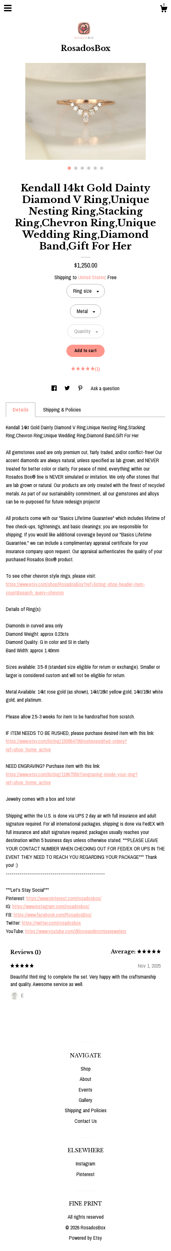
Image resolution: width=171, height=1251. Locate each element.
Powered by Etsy (85, 1237)
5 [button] (95, 168)
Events (85, 1089)
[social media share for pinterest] (81, 388)
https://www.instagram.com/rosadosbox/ (50, 906)
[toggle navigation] (8, 8)
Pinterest (85, 1174)
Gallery (85, 1100)
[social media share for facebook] (54, 388)
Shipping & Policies (62, 409)
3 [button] (82, 168)
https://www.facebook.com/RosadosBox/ (53, 914)
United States (91, 277)
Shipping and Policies (86, 1110)
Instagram (85, 1163)
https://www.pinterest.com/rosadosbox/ (63, 898)
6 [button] (101, 168)
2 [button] (75, 168)
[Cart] (163, 10)
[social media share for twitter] (67, 388)
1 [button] (69, 168)
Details (20, 409)
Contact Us (85, 1120)
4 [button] (88, 168)
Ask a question (105, 388)
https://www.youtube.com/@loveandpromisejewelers (75, 931)
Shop (86, 1068)
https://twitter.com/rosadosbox (51, 922)
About (85, 1079)
